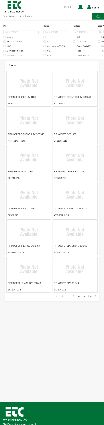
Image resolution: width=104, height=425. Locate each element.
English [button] (69, 7)
